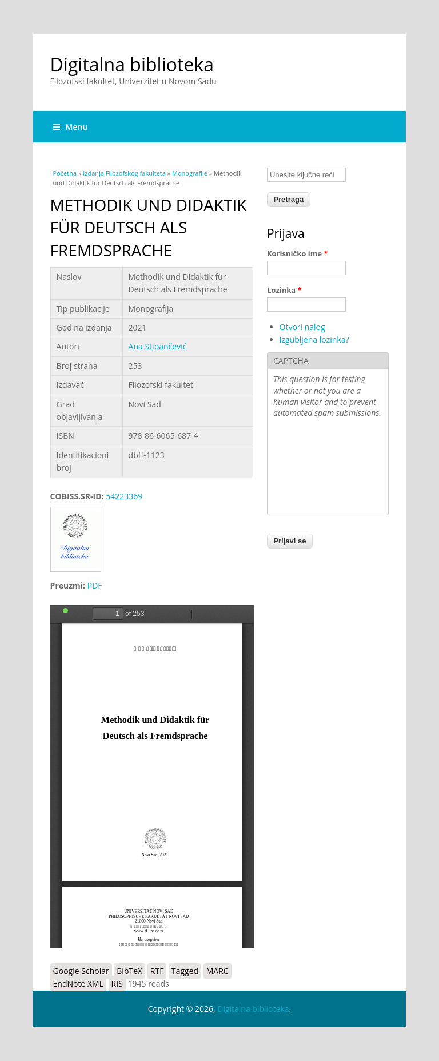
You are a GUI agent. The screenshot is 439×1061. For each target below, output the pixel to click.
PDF (94, 585)
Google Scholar (81, 970)
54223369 (124, 496)
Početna (65, 173)
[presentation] (320, 468)
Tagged (184, 970)
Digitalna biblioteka (132, 64)
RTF (157, 970)
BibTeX (129, 970)
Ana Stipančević (158, 346)
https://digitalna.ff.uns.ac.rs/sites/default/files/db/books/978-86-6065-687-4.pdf (152, 776)
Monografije (189, 173)
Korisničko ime (297, 253)
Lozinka (284, 290)
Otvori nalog (302, 326)
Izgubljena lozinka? (314, 339)
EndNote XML (78, 983)
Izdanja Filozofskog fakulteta (124, 173)
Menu (70, 126)
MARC (217, 970)
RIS (117, 983)
